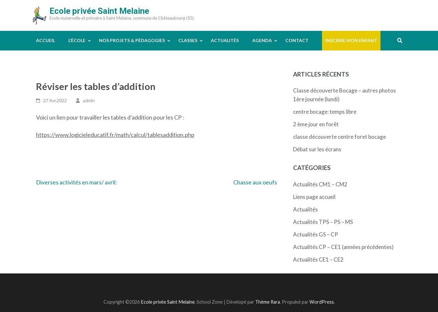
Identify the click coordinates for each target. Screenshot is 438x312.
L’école (76, 40)
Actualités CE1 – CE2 (318, 259)
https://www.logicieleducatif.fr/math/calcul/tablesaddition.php (115, 134)
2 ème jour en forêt (316, 124)
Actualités (225, 40)
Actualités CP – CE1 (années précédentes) (343, 247)
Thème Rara (267, 302)
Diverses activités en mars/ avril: (76, 182)
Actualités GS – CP (315, 234)
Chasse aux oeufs (255, 182)
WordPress (321, 302)
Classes (187, 40)
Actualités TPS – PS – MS (323, 221)
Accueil (45, 40)
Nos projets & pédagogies (132, 40)
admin (89, 100)
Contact (296, 40)
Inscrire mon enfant (351, 40)
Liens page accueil (314, 196)
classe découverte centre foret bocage (339, 136)
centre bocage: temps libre (324, 111)
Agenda (262, 40)
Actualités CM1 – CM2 (320, 184)
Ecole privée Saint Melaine (99, 11)
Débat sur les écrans (317, 149)
